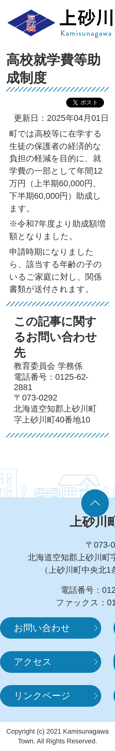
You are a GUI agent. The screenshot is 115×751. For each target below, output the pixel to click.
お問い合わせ (42, 628)
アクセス (33, 662)
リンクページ (42, 696)
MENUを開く (90, 23)
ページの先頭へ (95, 503)
